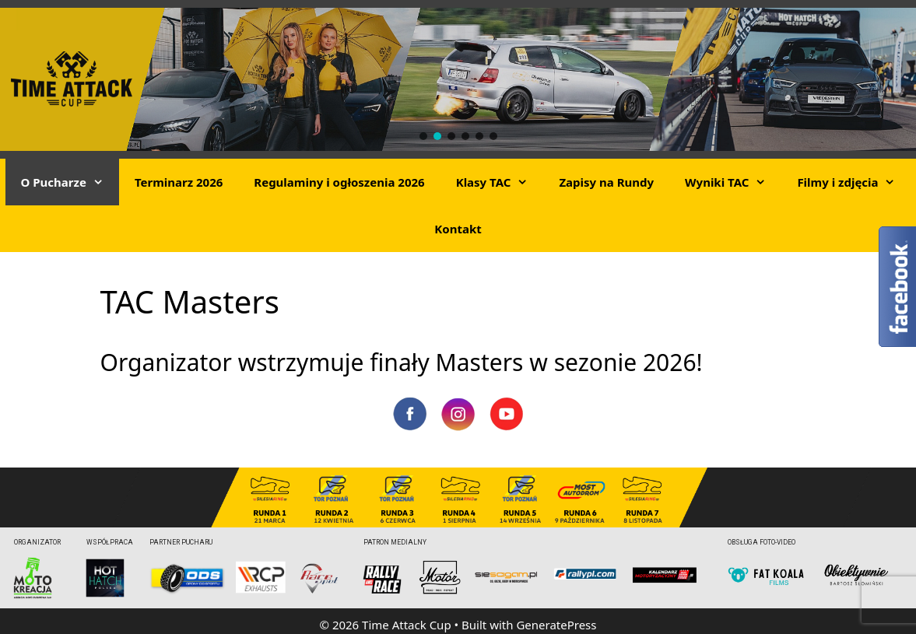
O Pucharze (70, 182)
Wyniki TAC (733, 182)
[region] (458, 79)
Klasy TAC (500, 182)
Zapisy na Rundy (606, 182)
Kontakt (457, 228)
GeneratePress (556, 624)
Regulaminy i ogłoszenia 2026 (339, 182)
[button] (423, 136)
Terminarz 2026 (179, 182)
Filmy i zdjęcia (854, 182)
